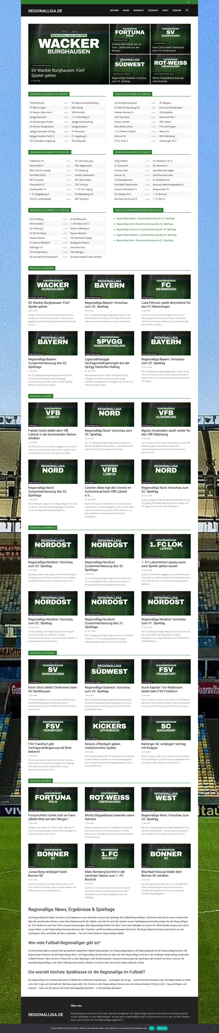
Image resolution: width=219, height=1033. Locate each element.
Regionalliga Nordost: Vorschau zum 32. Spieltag (50, 621)
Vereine (176, 10)
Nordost (138, 10)
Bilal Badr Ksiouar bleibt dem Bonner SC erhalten (161, 873)
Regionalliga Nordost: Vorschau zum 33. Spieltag (50, 564)
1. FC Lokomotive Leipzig (151, 557)
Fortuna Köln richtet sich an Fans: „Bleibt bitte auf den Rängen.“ (52, 817)
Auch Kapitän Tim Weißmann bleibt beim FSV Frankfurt (162, 689)
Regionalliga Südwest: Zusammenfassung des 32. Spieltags (146, 235)
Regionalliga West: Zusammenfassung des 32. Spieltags (144, 240)
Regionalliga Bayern (93, 297)
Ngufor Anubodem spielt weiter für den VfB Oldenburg (165, 432)
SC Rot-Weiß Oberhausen (164, 74)
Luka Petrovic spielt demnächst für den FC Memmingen (166, 304)
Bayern (114, 10)
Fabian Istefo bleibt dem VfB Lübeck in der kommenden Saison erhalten (52, 434)
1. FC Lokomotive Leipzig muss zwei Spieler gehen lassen (163, 564)
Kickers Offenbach (92, 739)
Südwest (153, 10)
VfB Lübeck (33, 425)
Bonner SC (33, 867)
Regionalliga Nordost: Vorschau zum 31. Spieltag (163, 621)
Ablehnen (162, 1028)
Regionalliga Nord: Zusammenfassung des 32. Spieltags (144, 224)
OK (151, 1028)
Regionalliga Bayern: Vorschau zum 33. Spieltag (106, 304)
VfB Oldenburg (147, 425)
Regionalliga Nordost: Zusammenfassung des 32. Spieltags (146, 229)
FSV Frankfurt (147, 682)
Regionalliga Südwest (122, 74)
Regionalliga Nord (92, 425)
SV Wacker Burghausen (41, 65)
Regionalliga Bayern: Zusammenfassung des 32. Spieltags (145, 218)
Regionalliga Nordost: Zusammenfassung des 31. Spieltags (104, 623)
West (165, 10)
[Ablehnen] (215, 1028)
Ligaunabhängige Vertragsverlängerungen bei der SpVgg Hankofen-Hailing (107, 363)
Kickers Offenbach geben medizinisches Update (102, 746)
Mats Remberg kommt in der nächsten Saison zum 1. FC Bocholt (105, 875)
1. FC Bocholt (90, 867)
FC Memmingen (148, 297)
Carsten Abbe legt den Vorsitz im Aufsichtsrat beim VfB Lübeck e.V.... (108, 491)
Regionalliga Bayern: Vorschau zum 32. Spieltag (162, 361)
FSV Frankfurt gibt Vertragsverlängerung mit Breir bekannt (50, 747)
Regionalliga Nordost (37, 557)
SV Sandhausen (160, 43)
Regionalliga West (120, 40)
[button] (187, 10)
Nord (126, 10)
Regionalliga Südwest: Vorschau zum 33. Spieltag (107, 689)
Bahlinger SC (147, 739)
